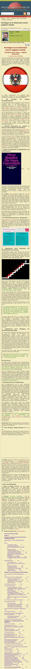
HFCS (27, 103)
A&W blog (6, 462)
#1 (29, 30)
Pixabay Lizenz (23, 493)
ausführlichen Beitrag (6, 416)
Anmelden (19, 28)
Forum (8, 18)
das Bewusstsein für (24, 129)
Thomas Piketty (8, 119)
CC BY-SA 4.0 (25, 463)
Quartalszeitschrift (19, 416)
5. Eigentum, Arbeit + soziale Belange (19, 18)
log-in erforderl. (16, 415)
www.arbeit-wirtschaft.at (23, 461)
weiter (17, 528)
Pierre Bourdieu (14, 193)
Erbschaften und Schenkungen (15, 114)
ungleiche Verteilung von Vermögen (13, 107)
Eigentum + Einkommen (7, 19)
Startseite (3, 18)
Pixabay (17, 487)
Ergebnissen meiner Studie (10, 219)
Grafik (3, 494)
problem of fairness (11, 137)
